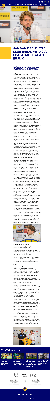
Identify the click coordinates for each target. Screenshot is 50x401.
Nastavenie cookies (25, 399)
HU (9, 1)
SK (8, 1)
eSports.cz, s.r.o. (32, 398)
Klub (31, 4)
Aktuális (9, 4)
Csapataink (20, 4)
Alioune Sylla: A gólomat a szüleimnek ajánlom (5, 362)
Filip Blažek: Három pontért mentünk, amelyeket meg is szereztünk (31, 363)
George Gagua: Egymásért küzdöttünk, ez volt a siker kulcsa (18, 362)
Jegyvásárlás (15, 4)
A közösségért (40, 5)
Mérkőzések (26, 4)
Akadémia (35, 4)
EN (11, 1)
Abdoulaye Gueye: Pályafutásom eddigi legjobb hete (43, 362)
